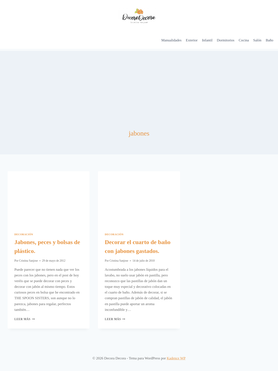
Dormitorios (225, 40)
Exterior (192, 40)
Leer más (24, 319)
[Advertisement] (139, 80)
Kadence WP (176, 358)
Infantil (207, 40)
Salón (257, 40)
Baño (269, 40)
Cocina (244, 40)
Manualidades (171, 40)
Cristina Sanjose (28, 260)
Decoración (23, 234)
